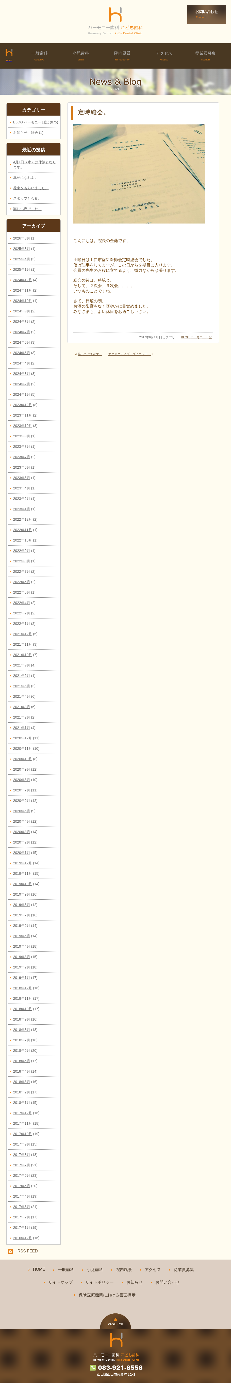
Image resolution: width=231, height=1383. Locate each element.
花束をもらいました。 (31, 188)
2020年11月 (22, 748)
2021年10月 (22, 655)
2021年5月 (21, 686)
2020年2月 (21, 842)
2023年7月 (21, 457)
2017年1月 (21, 1228)
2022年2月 (21, 613)
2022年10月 (22, 540)
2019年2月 (21, 967)
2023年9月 (21, 436)
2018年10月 (22, 1009)
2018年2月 (21, 1092)
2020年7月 (21, 790)
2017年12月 (22, 1113)
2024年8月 (21, 322)
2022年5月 (21, 592)
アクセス (164, 56)
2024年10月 (22, 301)
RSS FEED (28, 1251)
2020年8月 (21, 780)
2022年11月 (22, 530)
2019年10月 (22, 884)
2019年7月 (21, 915)
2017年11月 (22, 1123)
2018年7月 (21, 1040)
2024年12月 (22, 280)
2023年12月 (22, 405)
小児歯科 (81, 56)
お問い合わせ (167, 1282)
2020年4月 (21, 821)
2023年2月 (21, 499)
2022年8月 (21, 561)
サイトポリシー (99, 1282)
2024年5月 (21, 353)
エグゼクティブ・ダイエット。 (129, 354)
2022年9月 (21, 551)
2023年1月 (21, 509)
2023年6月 (21, 467)
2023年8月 (21, 446)
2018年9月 (21, 1019)
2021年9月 (21, 665)
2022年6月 (21, 582)
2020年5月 (21, 811)
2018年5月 (21, 1061)
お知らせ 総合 (25, 133)
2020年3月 (21, 832)
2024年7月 (21, 332)
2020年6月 (21, 801)
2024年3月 (21, 374)
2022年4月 (21, 603)
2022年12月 (22, 519)
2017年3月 (21, 1207)
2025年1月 (21, 269)
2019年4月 (21, 946)
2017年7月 (21, 1165)
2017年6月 (21, 1175)
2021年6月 (21, 676)
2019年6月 (21, 926)
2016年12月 (22, 1238)
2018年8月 (21, 1030)
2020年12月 (22, 738)
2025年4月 (21, 259)
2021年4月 (21, 696)
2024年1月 (21, 394)
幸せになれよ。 (25, 178)
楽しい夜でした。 (27, 209)
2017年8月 (21, 1155)
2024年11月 (22, 290)
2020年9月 (21, 769)
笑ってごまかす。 (90, 354)
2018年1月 (21, 1103)
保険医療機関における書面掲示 (107, 1295)
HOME (39, 1269)
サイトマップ (60, 1282)
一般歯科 (39, 56)
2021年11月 (22, 644)
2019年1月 (21, 978)
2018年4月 (21, 1071)
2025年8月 (21, 249)
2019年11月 (22, 873)
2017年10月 (22, 1134)
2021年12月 (22, 634)
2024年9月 (21, 311)
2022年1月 (21, 624)
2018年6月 (21, 1050)
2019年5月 (21, 936)
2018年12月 (22, 988)
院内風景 (122, 56)
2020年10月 (22, 759)
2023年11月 (22, 415)
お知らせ (134, 1282)
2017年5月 (21, 1186)
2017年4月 (21, 1196)
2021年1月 (21, 728)
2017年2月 (21, 1217)
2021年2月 (21, 717)
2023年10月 (22, 426)
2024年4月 (21, 363)
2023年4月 (21, 488)
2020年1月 (21, 853)
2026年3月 (21, 238)
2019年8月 (21, 905)
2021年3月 (21, 707)
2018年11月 (22, 998)
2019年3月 (21, 957)
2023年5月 (21, 478)
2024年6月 (21, 342)
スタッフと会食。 (27, 198)
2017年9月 (21, 1144)
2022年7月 (21, 571)
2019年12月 (22, 863)
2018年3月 (21, 1082)
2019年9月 (21, 894)
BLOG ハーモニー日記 (196, 337)
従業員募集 (205, 56)
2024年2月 (21, 384)
